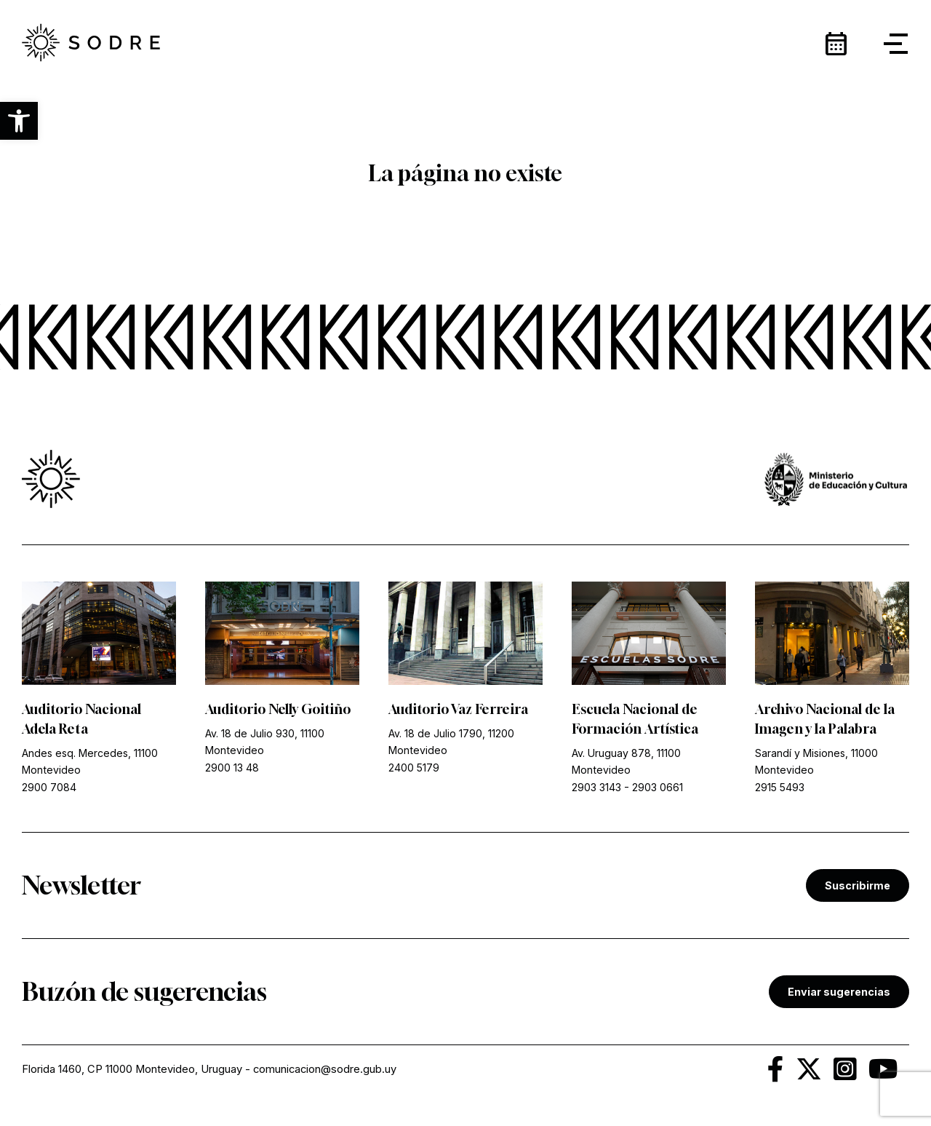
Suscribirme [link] (857, 885)
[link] (91, 43)
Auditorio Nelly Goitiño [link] (278, 709)
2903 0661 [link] (657, 787)
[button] (19, 121)
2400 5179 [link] (413, 767)
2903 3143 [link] (596, 787)
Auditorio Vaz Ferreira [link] (458, 709)
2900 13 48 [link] (232, 767)
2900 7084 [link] (49, 787)
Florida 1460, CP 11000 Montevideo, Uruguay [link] (132, 1069)
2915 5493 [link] (779, 787)
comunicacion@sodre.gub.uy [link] (324, 1069)
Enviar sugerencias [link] (839, 992)
